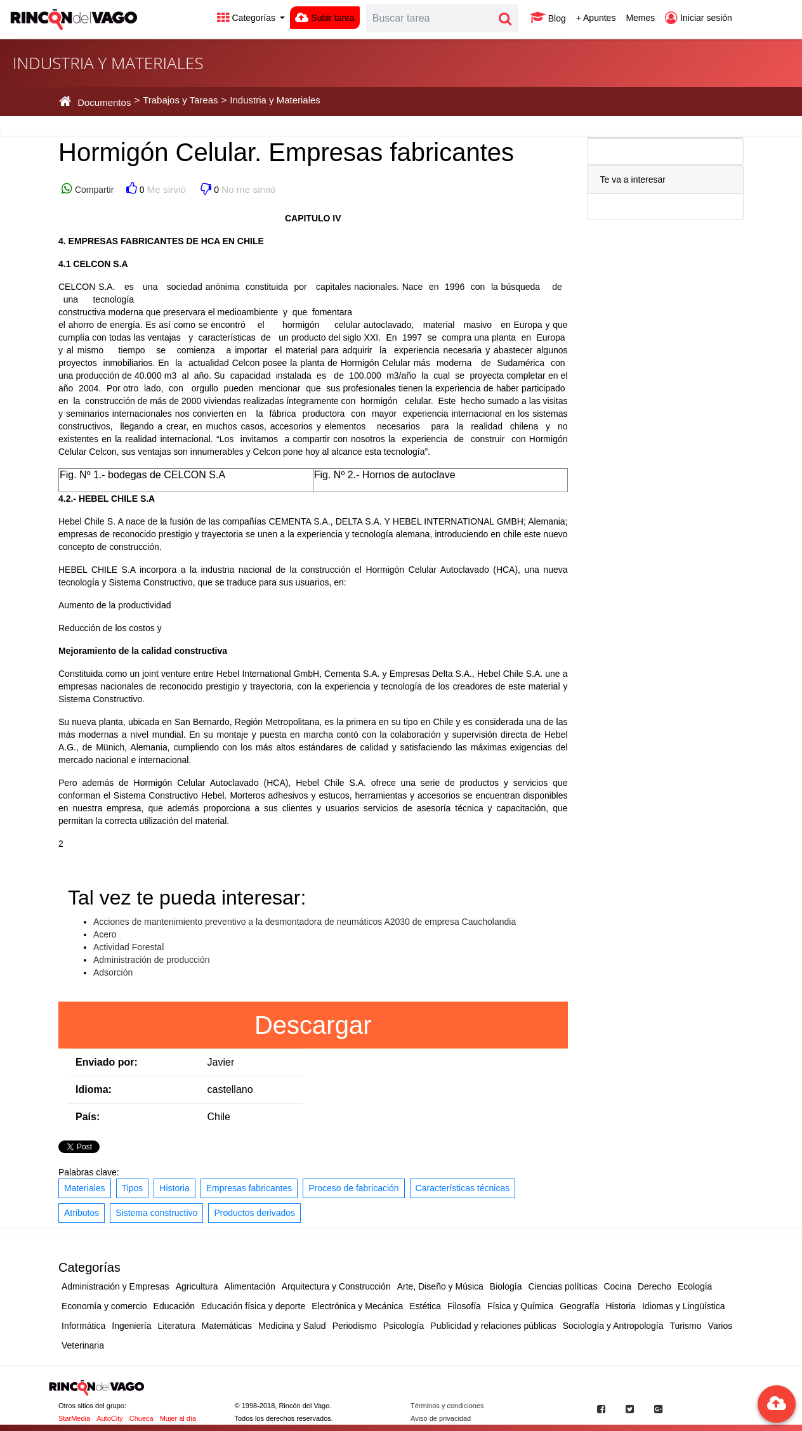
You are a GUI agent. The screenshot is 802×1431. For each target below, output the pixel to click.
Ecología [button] (695, 1286)
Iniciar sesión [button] (698, 18)
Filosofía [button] (464, 1306)
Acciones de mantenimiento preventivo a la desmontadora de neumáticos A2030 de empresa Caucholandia (304, 922)
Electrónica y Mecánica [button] (357, 1306)
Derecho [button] (654, 1286)
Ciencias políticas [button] (562, 1286)
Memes (640, 18)
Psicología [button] (403, 1326)
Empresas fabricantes (249, 1188)
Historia (174, 1188)
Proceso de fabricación (353, 1188)
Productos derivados (254, 1213)
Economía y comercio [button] (104, 1306)
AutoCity (109, 1418)
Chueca (141, 1418)
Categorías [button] (247, 18)
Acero (105, 934)
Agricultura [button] (197, 1286)
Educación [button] (174, 1306)
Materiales (84, 1188)
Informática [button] (83, 1326)
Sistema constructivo (156, 1213)
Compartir (93, 190)
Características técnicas (463, 1188)
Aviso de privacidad (441, 1418)
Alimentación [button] (250, 1286)
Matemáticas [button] (227, 1326)
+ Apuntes (596, 18)
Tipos (132, 1188)
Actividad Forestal (128, 947)
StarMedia (74, 1418)
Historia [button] (620, 1306)
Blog (548, 17)
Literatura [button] (176, 1326)
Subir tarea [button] (324, 18)
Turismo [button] (686, 1326)
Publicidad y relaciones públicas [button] (493, 1326)
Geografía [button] (579, 1306)
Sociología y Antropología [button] (613, 1326)
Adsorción (113, 972)
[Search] (429, 18)
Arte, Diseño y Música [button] (440, 1286)
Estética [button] (425, 1306)
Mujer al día (178, 1418)
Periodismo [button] (354, 1326)
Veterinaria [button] (83, 1345)
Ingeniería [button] (131, 1326)
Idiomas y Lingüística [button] (683, 1306)
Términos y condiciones (447, 1405)
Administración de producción (151, 960)
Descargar (313, 1025)
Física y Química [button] (520, 1306)
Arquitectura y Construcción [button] (336, 1286)
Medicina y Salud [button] (292, 1326)
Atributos (81, 1213)
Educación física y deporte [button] (253, 1306)
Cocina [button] (617, 1286)
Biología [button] (506, 1286)
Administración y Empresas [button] (115, 1286)
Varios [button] (720, 1326)
